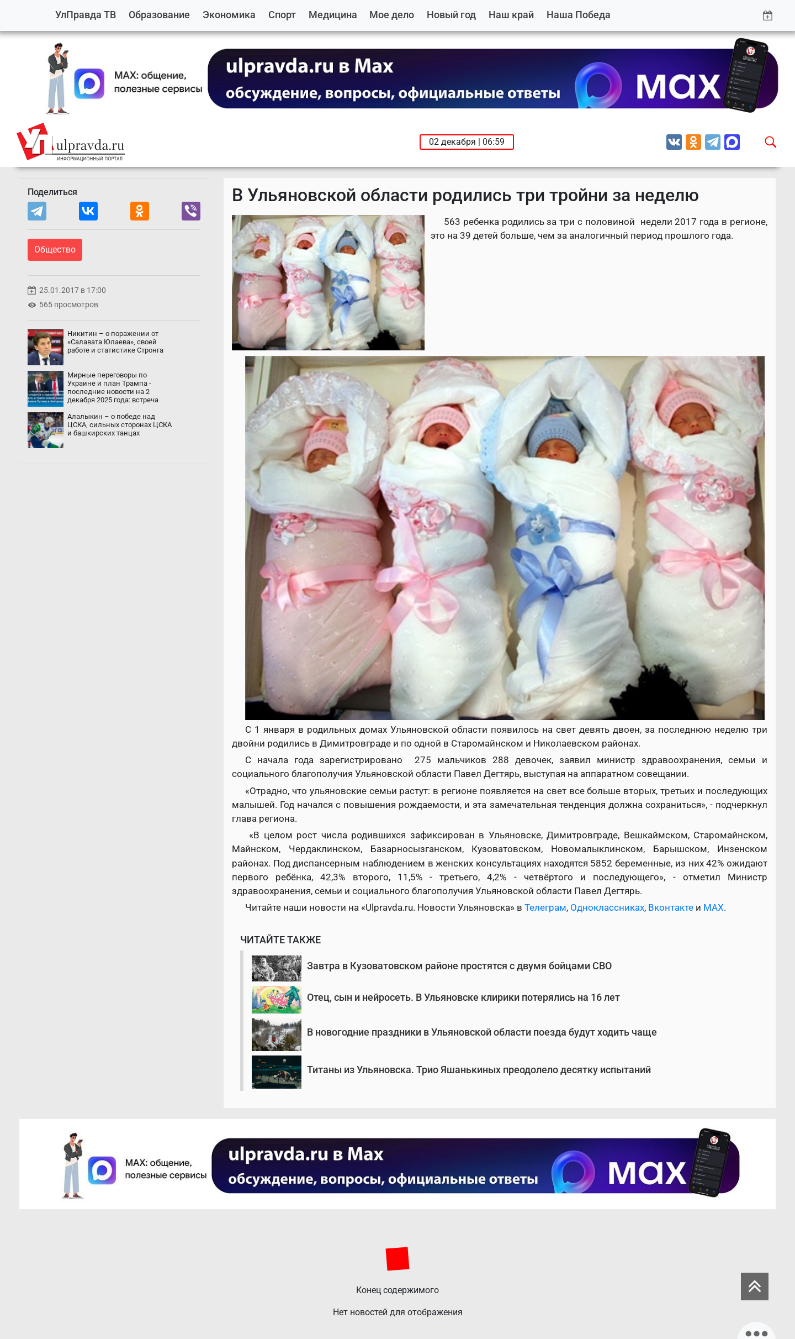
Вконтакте (670, 907)
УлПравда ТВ (85, 14)
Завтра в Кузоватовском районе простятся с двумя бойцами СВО (459, 966)
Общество (55, 249)
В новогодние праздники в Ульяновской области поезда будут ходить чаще (482, 1032)
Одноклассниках (607, 907)
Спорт (282, 14)
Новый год (451, 14)
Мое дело (391, 14)
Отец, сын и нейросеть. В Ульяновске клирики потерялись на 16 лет (463, 997)
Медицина (333, 14)
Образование (159, 14)
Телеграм (545, 907)
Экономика (229, 14)
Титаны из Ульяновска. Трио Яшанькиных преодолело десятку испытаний (479, 1069)
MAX (713, 907)
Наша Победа (579, 14)
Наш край (511, 14)
